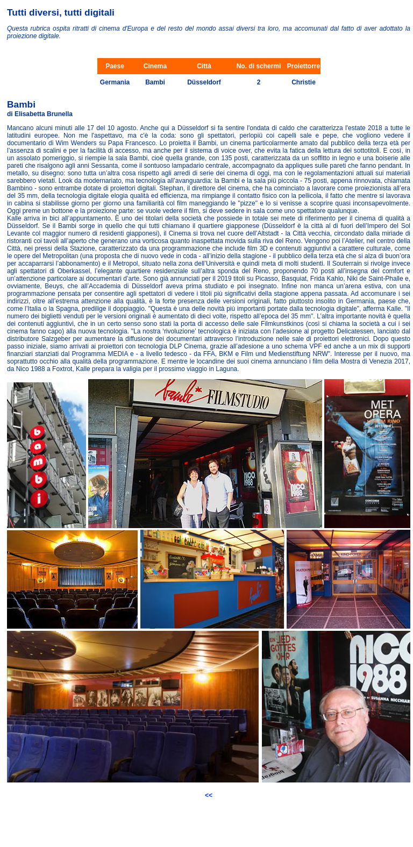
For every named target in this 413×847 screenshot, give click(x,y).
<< (208, 795)
